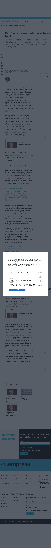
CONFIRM (17, 289)
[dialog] (25, 274)
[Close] (46, 254)
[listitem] (25, 270)
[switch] (40, 272)
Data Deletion (18, 293)
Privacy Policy (32, 293)
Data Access (25, 293)
